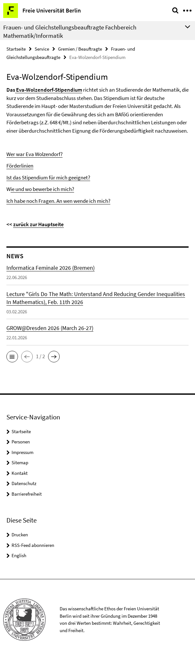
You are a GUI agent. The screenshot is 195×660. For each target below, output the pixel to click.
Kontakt (20, 473)
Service (42, 49)
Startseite (16, 49)
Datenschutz (24, 483)
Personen (21, 442)
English (19, 555)
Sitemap (20, 462)
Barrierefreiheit (27, 494)
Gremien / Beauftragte (80, 49)
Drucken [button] (20, 535)
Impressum (22, 452)
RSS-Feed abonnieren (33, 545)
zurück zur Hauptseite (38, 224)
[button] (12, 356)
